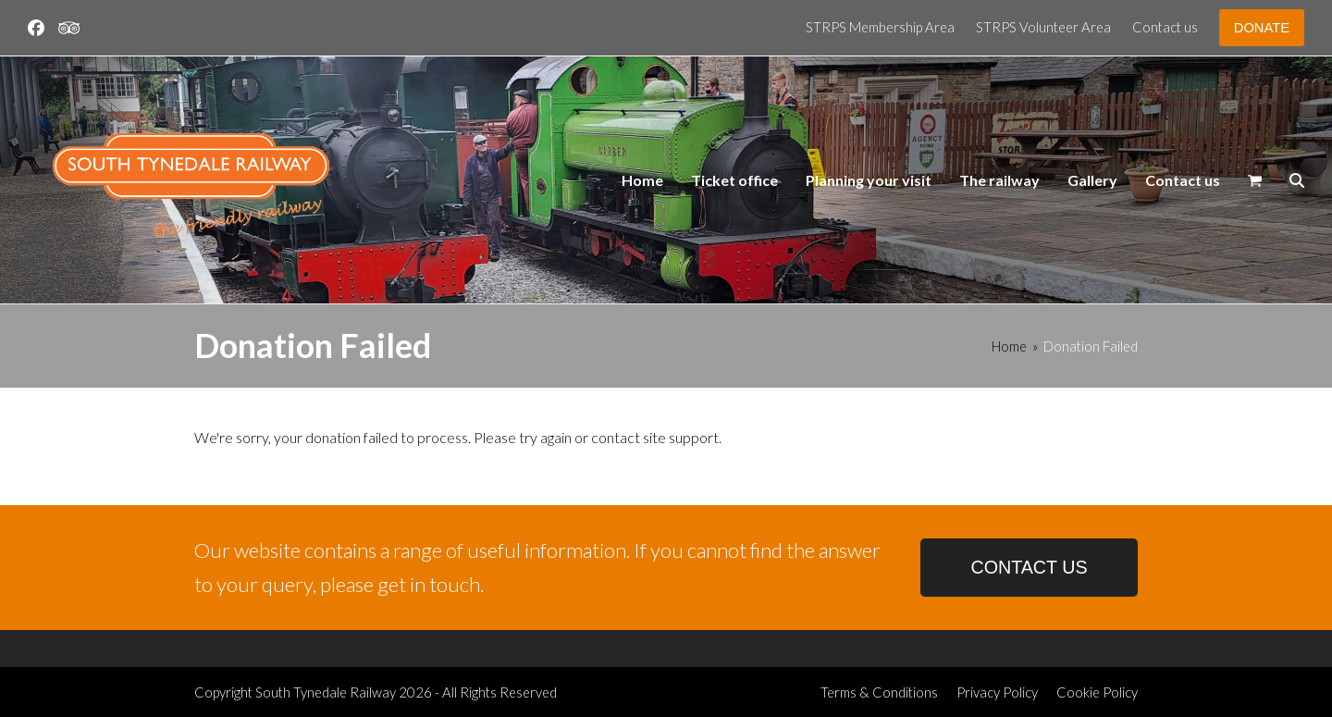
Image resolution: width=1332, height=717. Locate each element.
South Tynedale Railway (325, 692)
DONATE (1261, 27)
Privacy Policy (997, 692)
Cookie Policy (1097, 692)
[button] (1255, 180)
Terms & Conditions (879, 692)
